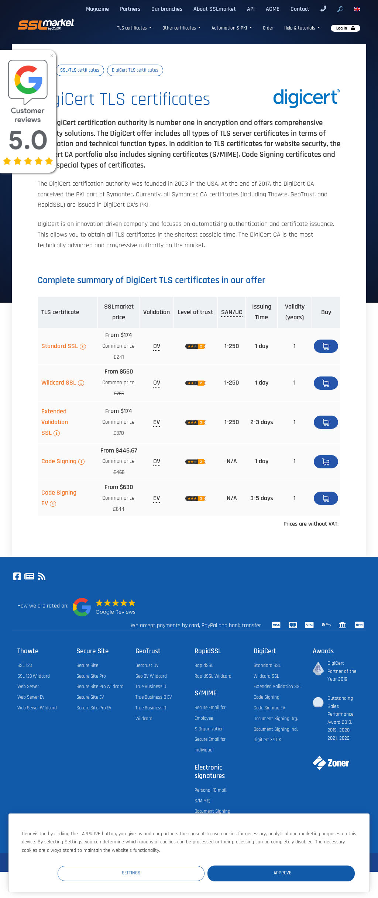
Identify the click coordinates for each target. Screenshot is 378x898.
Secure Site (87, 665)
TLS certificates (132, 28)
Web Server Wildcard (37, 708)
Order (268, 28)
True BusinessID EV (153, 697)
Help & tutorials (300, 28)
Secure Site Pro (91, 676)
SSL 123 (24, 665)
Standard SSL (59, 346)
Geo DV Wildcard (151, 676)
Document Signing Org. (276, 719)
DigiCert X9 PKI (268, 740)
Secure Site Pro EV (93, 708)
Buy (326, 346)
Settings (218, 873)
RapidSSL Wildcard (213, 676)
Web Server (28, 686)
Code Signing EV (58, 498)
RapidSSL (204, 665)
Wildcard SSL (58, 383)
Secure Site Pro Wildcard (100, 686)
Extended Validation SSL (54, 422)
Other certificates (179, 28)
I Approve (310, 873)
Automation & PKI (230, 28)
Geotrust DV (147, 665)
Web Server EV (31, 697)
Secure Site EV (90, 697)
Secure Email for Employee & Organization (210, 718)
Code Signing (58, 461)
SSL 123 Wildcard (33, 676)
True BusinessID (150, 686)
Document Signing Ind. (276, 729)
